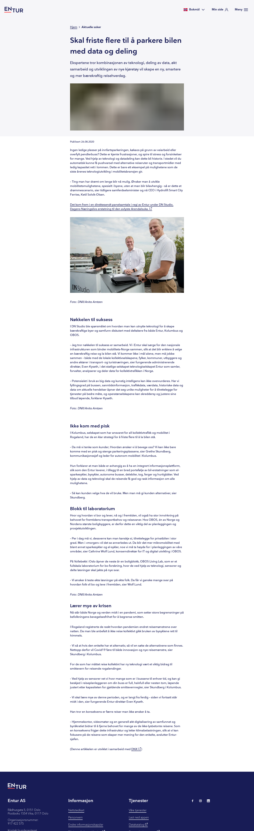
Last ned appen (139, 817)
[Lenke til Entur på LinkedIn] (208, 801)
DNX (136, 749)
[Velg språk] (194, 10)
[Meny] (241, 9)
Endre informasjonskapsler (85, 825)
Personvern (75, 817)
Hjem (73, 27)
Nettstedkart (76, 810)
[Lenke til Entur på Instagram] (200, 801)
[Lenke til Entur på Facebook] (192, 801)
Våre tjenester (137, 810)
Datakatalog (138, 825)
